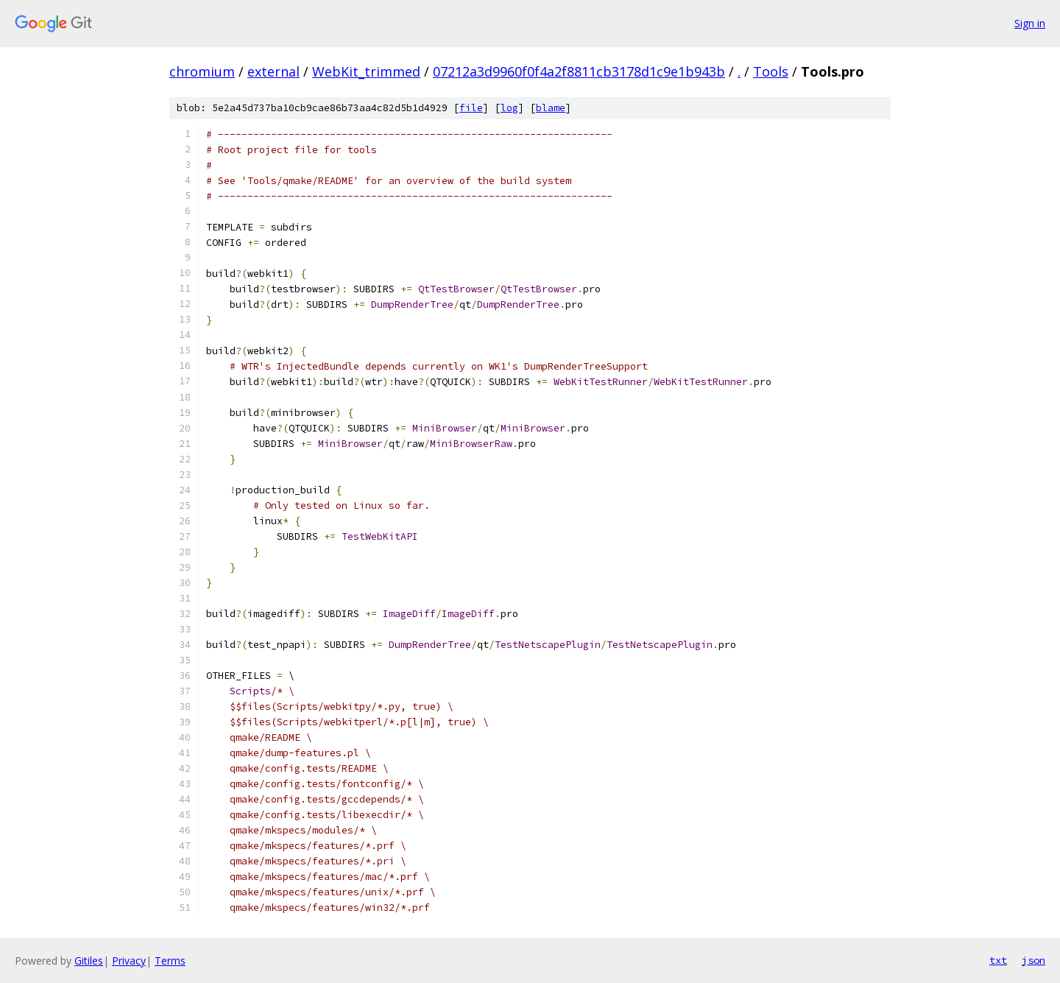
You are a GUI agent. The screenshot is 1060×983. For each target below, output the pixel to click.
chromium (202, 71)
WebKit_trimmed (366, 71)
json (1033, 960)
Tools (770, 71)
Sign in (1029, 23)
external (273, 71)
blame (550, 108)
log (509, 108)
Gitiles (88, 961)
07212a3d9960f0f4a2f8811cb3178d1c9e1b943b (579, 71)
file (471, 108)
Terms (170, 961)
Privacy (129, 961)
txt (998, 960)
